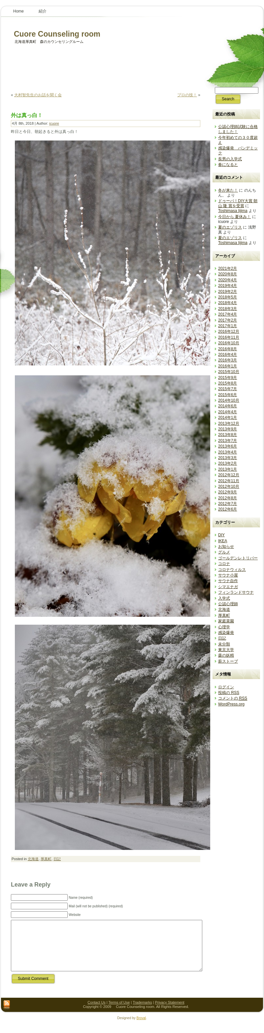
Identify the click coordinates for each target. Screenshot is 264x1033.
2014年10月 (228, 400)
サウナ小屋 (228, 575)
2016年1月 (227, 366)
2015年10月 (228, 371)
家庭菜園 (226, 621)
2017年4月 (227, 314)
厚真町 (46, 859)
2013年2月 (227, 463)
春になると (228, 164)
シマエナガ (228, 586)
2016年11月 (228, 337)
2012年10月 (228, 486)
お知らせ (226, 546)
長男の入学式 (230, 159)
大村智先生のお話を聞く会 (38, 95)
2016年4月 (227, 354)
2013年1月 (227, 469)
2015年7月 (227, 389)
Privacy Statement (169, 1012)
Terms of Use (119, 1012)
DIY (221, 535)
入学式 (224, 598)
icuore (54, 123)
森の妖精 (226, 655)
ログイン (226, 687)
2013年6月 (227, 446)
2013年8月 (227, 434)
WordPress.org (231, 704)
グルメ (224, 552)
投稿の (228, 692)
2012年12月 (228, 475)
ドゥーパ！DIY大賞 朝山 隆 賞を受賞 (237, 203)
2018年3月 (227, 308)
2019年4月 (227, 285)
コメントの (232, 698)
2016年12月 (228, 331)
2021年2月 (227, 268)
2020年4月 (227, 280)
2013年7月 (227, 440)
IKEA (222, 541)
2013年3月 (227, 457)
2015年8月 (227, 383)
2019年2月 (227, 291)
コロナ (224, 563)
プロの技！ (187, 95)
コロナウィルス (232, 569)
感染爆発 (226, 632)
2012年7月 (227, 503)
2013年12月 (228, 423)
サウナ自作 (228, 581)
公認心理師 (228, 604)
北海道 (33, 859)
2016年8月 (227, 349)
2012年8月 (227, 498)
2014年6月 (227, 406)
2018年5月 (227, 297)
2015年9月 (227, 377)
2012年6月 (227, 509)
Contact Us (96, 1012)
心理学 (224, 627)
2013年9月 (227, 429)
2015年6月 (227, 394)
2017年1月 (227, 326)
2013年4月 (227, 452)
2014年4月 (227, 412)
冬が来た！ (228, 190)
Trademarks (142, 1012)
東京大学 (226, 649)
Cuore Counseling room (53, 34)
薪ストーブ (228, 661)
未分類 (224, 644)
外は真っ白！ (27, 115)
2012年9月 (227, 492)
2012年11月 (228, 481)
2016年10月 (228, 343)
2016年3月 (227, 360)
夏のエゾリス (230, 227)
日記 (57, 859)
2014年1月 (227, 417)
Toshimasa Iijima (233, 210)
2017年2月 (227, 320)
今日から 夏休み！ (234, 216)
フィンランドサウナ (236, 592)
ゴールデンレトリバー (238, 558)
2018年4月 (227, 302)
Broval (141, 1028)
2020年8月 (227, 274)
